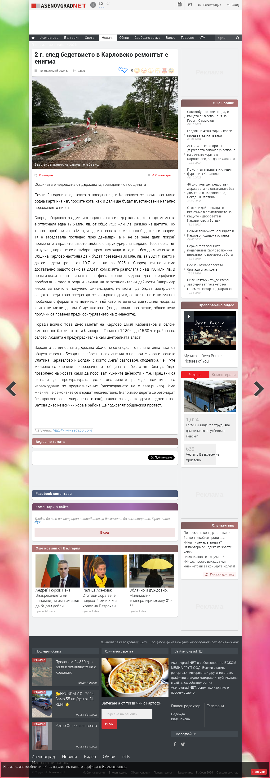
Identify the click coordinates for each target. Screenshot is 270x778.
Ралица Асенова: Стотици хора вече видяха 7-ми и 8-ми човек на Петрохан (100, 598)
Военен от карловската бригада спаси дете (205, 267)
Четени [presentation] (195, 374)
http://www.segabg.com (72, 430)
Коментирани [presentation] (224, 374)
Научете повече (114, 766)
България (46, 175)
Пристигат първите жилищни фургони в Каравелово (210, 171)
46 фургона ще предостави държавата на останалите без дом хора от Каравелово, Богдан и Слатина (210, 190)
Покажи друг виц (219, 574)
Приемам (258, 772)
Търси (109, 724)
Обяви (109, 756)
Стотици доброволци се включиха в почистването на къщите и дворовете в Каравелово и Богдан (209, 214)
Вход (105, 532)
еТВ (126, 756)
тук (37, 522)
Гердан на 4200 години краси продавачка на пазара (209, 133)
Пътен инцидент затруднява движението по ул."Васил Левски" (208, 430)
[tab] (195, 376)
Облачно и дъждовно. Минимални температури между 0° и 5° (151, 598)
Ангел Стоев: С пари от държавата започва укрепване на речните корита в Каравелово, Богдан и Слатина (211, 152)
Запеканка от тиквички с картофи (131, 702)
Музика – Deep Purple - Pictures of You (204, 358)
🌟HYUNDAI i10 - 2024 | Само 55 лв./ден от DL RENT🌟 (75, 699)
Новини (108, 37)
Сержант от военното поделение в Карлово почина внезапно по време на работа (210, 250)
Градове (187, 37)
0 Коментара (161, 175)
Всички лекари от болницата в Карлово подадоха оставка (210, 233)
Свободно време (147, 37)
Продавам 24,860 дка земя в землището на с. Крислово (76, 667)
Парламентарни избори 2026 (54, 44)
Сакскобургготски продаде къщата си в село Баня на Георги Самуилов (208, 115)
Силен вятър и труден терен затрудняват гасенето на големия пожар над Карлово (209, 284)
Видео (90, 756)
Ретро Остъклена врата (76, 725)
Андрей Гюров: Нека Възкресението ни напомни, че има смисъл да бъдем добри (57, 598)
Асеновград (43, 756)
